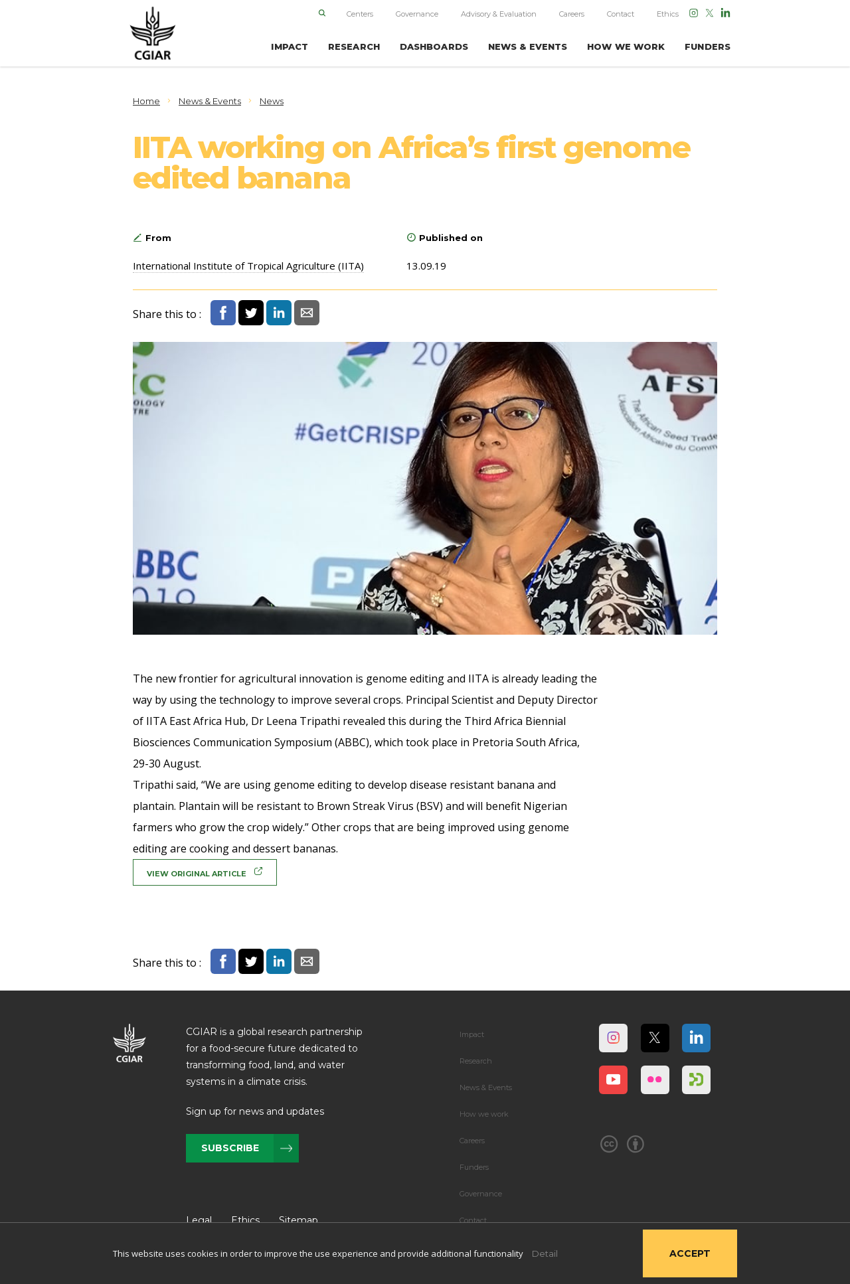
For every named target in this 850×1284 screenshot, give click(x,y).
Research (476, 1061)
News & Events (486, 1087)
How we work (484, 1114)
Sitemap (298, 1220)
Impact (472, 1034)
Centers (360, 14)
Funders (474, 1167)
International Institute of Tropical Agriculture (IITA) (248, 265)
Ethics (668, 14)
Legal (199, 1220)
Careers (571, 14)
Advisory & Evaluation (499, 14)
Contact (620, 14)
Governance (417, 14)
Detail (545, 1253)
